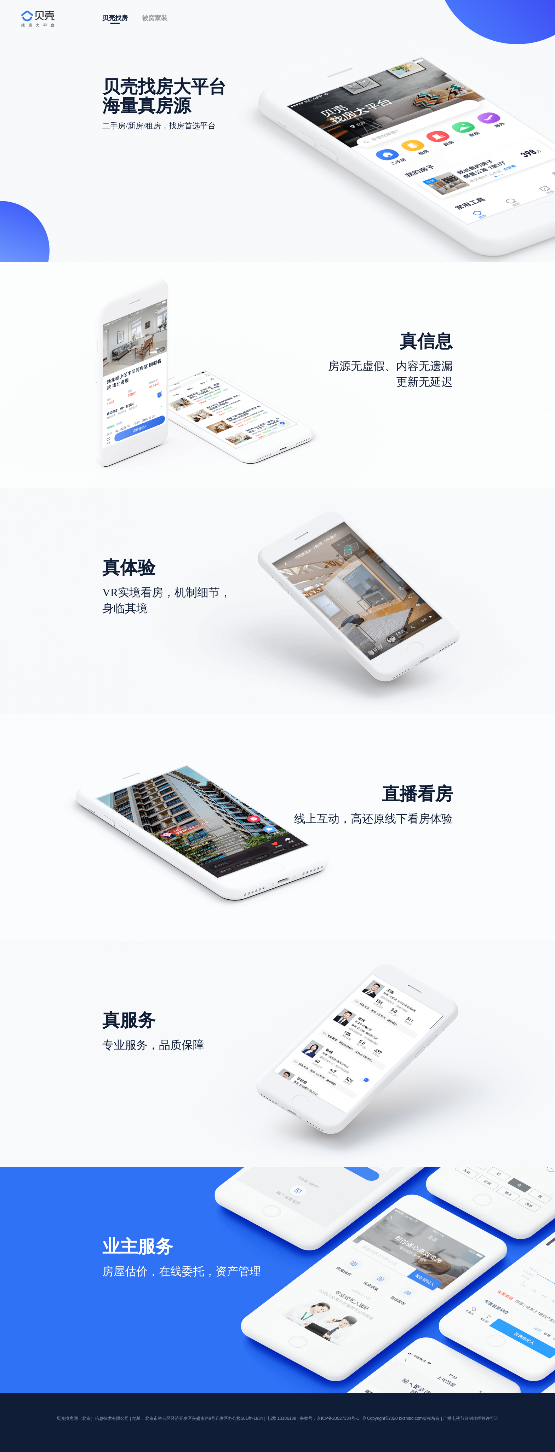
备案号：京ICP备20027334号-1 (329, 1418)
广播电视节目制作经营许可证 (470, 1418)
